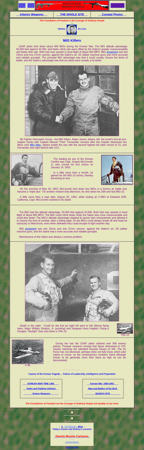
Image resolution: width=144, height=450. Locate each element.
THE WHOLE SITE (72, 14)
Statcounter (72, 447)
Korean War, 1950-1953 (102, 383)
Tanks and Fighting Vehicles (40, 388)
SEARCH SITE (102, 393)
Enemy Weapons (41, 393)
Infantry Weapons (31, 14)
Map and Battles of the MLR (102, 388)
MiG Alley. (35, 145)
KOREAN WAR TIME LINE (41, 383)
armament (112, 52)
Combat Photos (112, 14)
